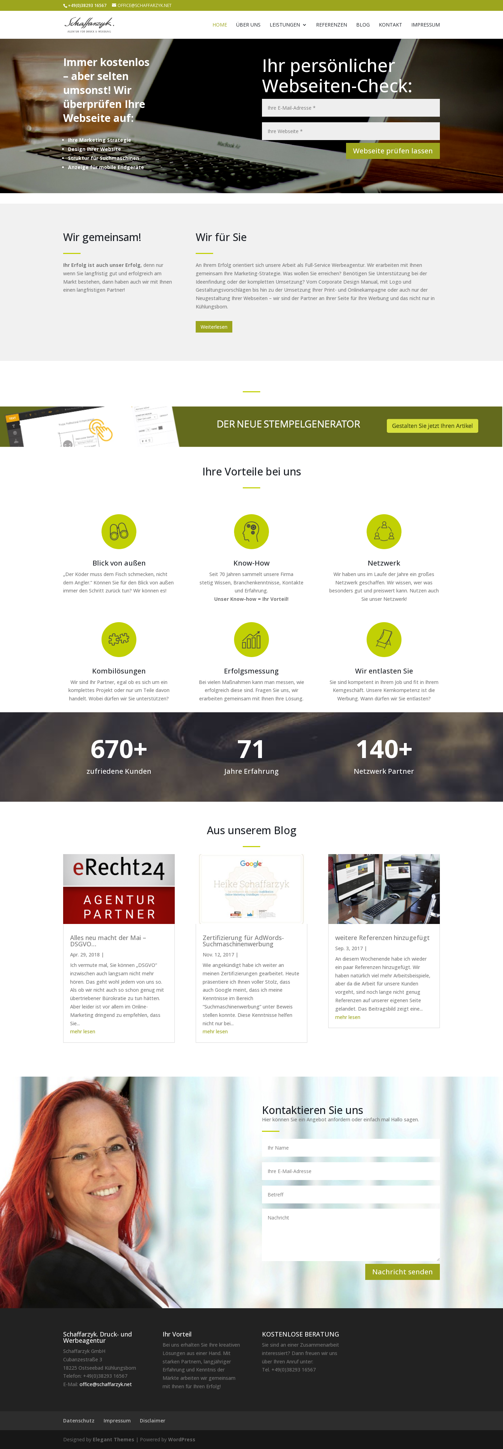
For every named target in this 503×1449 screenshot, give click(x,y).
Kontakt (390, 25)
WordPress (181, 1439)
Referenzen (331, 25)
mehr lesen (82, 1031)
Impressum (425, 25)
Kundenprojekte (386, 948)
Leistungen (285, 25)
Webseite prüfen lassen (393, 150)
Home (219, 25)
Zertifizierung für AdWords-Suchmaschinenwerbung (243, 940)
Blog (363, 25)
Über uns (248, 25)
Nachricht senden (402, 1271)
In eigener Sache (258, 954)
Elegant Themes (113, 1439)
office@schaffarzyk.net (106, 1384)
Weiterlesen (214, 326)
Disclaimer (152, 1420)
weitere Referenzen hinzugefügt (382, 937)
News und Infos (123, 954)
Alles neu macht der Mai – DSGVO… (108, 940)
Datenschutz (79, 1420)
